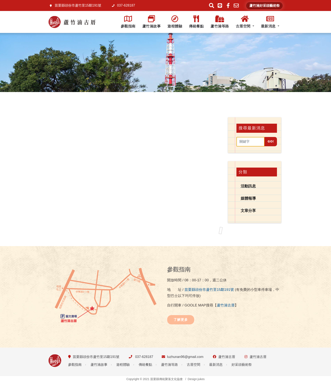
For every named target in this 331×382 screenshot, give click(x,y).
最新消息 (269, 22)
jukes (201, 379)
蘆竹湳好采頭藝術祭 (264, 5)
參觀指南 (128, 22)
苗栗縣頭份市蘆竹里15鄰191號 (209, 290)
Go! (271, 141)
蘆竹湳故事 (151, 22)
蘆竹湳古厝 (226, 305)
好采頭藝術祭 (242, 364)
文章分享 (248, 210)
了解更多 (181, 319)
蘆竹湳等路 (219, 22)
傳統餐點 (196, 22)
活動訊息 (248, 186)
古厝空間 (244, 22)
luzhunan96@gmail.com (185, 357)
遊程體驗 (174, 22)
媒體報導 (248, 198)
